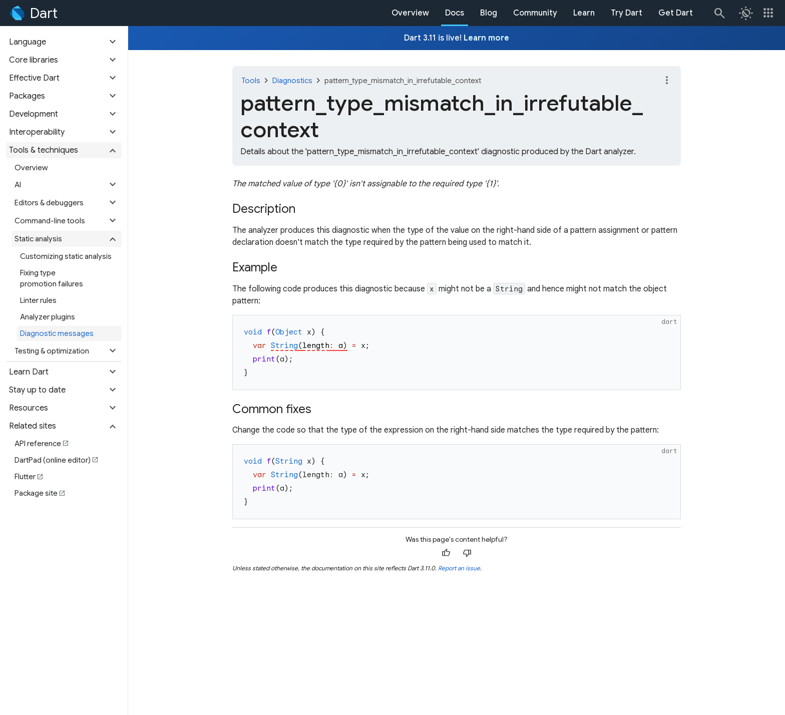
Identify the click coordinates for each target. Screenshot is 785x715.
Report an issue (459, 568)
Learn (584, 13)
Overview (410, 13)
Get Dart (675, 13)
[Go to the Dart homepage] (33, 13)
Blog (488, 13)
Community (535, 13)
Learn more (486, 38)
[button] (64, 42)
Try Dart (626, 13)
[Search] (719, 13)
